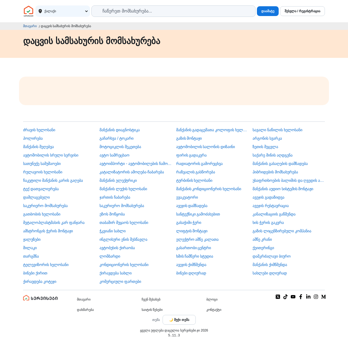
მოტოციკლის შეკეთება (120, 147)
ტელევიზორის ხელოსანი (46, 264)
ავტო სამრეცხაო (114, 155)
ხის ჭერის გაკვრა (268, 222)
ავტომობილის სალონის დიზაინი (205, 147)
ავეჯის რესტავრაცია (271, 206)
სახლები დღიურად (270, 273)
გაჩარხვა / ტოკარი (116, 138)
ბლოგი (211, 299)
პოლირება (33, 138)
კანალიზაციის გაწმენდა (274, 214)
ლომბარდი (110, 256)
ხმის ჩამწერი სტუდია (194, 256)
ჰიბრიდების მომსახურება (275, 172)
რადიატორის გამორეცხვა (199, 163)
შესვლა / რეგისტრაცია (302, 11)
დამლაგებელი (36, 197)
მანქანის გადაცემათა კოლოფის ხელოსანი (212, 130)
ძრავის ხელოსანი (39, 130)
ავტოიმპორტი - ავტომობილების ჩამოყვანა (136, 163)
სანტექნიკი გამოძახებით (198, 214)
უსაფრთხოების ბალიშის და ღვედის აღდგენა (289, 180)
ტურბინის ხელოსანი (194, 180)
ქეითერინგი (263, 248)
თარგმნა (31, 256)
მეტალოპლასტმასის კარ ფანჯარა (54, 222)
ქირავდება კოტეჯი (39, 281)
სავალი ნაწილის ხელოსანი (277, 130)
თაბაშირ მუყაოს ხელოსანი (124, 222)
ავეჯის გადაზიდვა (268, 197)
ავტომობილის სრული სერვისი (50, 155)
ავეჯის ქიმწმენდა (191, 264)
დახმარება (85, 310)
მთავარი (30, 26)
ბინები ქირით (35, 273)
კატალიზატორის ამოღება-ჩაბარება (132, 172)
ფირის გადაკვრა (191, 155)
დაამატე (267, 11)
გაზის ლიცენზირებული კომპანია (282, 231)
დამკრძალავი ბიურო (272, 256)
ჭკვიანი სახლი (113, 231)
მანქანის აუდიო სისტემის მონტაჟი (283, 189)
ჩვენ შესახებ (151, 299)
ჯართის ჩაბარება (115, 197)
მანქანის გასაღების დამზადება (280, 163)
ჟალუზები (32, 239)
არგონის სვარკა (267, 138)
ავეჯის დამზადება (192, 206)
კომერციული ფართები (120, 281)
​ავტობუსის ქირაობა (117, 248)
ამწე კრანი (262, 239)
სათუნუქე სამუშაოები (42, 163)
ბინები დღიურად (191, 273)
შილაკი (30, 248)
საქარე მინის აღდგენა (273, 155)
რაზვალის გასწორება (195, 172)
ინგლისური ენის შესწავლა (123, 239)
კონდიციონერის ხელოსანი (124, 264)
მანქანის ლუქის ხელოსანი (123, 189)
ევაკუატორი (187, 197)
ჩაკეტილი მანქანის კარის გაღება (53, 180)
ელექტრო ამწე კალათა (197, 239)
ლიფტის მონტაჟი (192, 231)
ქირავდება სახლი (116, 273)
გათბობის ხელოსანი (41, 214)
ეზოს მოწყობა (112, 214)
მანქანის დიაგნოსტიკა (120, 130)
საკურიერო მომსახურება (45, 206)
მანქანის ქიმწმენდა (270, 264)
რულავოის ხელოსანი (42, 172)
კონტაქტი (213, 310)
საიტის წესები (152, 310)
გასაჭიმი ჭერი (188, 222)
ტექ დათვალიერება (41, 189)
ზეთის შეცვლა (265, 147)
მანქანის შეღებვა (38, 147)
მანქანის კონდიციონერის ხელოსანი (208, 189)
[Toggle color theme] (179, 320)
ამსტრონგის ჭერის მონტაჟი (48, 231)
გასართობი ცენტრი (193, 248)
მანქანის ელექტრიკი (118, 180)
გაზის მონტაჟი (189, 138)
